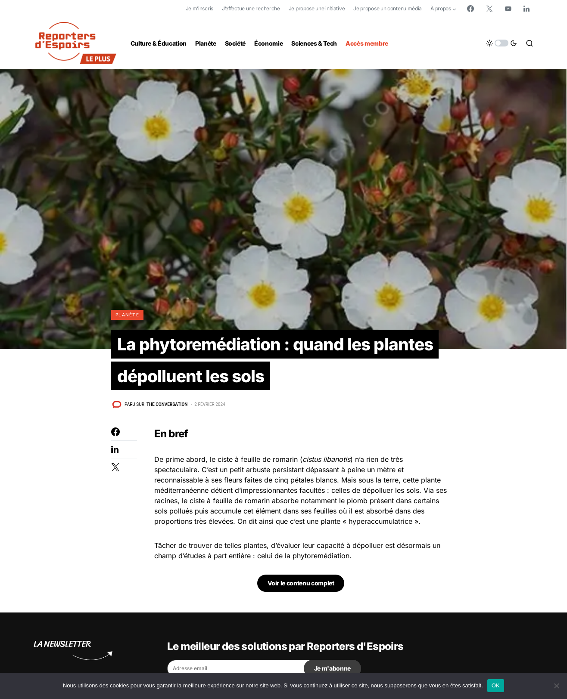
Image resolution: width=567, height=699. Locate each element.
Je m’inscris (199, 8)
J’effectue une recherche (251, 8)
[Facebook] (470, 8)
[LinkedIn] (526, 8)
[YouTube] (508, 8)
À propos (440, 8)
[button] (501, 43)
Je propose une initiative (317, 8)
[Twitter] (489, 8)
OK (496, 685)
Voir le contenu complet (301, 584)
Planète (127, 314)
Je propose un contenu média (387, 8)
